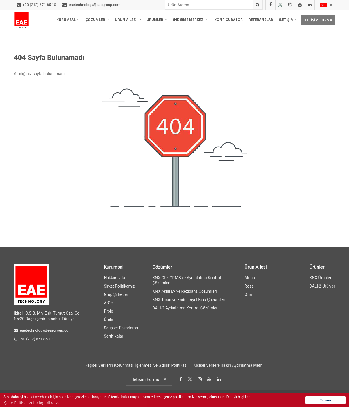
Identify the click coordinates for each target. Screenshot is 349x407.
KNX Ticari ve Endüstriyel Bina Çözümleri (188, 299)
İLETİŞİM (288, 19)
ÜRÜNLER (157, 19)
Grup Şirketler (116, 294)
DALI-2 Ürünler (322, 286)
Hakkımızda (114, 277)
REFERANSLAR (261, 19)
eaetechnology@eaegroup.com (91, 5)
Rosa (248, 286)
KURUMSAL (68, 19)
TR (327, 5)
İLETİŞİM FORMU (318, 20)
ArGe (108, 303)
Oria (248, 294)
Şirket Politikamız (119, 286)
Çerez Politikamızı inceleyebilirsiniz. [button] (31, 403)
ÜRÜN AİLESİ (128, 19)
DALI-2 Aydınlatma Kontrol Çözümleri (185, 308)
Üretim (109, 319)
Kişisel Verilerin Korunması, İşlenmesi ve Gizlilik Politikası (136, 365)
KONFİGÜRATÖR (228, 19)
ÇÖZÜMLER (97, 19)
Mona (249, 277)
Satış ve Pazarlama (121, 328)
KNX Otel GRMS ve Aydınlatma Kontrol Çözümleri (186, 280)
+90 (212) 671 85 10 (36, 5)
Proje (108, 311)
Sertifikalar (113, 336)
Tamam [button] (325, 400)
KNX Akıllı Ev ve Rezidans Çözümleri (184, 291)
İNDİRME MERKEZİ (190, 19)
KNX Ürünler (320, 277)
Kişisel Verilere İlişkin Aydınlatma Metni (228, 365)
